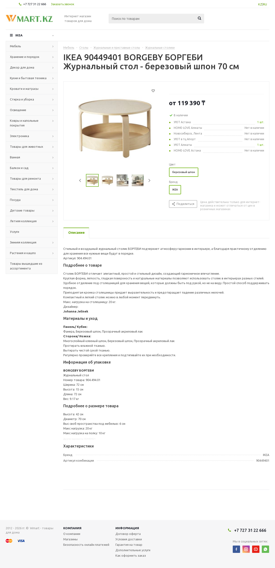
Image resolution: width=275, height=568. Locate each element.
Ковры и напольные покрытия (24, 123)
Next (149, 180)
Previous (80, 180)
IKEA (18, 35)
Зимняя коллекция (23, 242)
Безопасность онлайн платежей (86, 544)
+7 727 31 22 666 (34, 4)
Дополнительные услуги (132, 550)
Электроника (19, 136)
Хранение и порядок (24, 56)
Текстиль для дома (24, 189)
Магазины (70, 539)
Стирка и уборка (22, 99)
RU (265, 4)
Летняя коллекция (23, 221)
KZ (260, 4)
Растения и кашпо (23, 253)
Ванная (15, 157)
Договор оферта (128, 533)
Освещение (18, 110)
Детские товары (22, 210)
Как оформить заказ (130, 555)
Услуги (14, 231)
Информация (127, 528)
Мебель (15, 46)
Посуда (15, 199)
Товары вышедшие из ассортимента (26, 266)
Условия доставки (128, 539)
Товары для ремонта (25, 178)
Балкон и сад (19, 167)
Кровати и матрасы (24, 88)
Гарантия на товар (128, 544)
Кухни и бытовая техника (28, 78)
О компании (71, 533)
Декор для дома (22, 67)
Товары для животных (26, 146)
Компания (72, 528)
